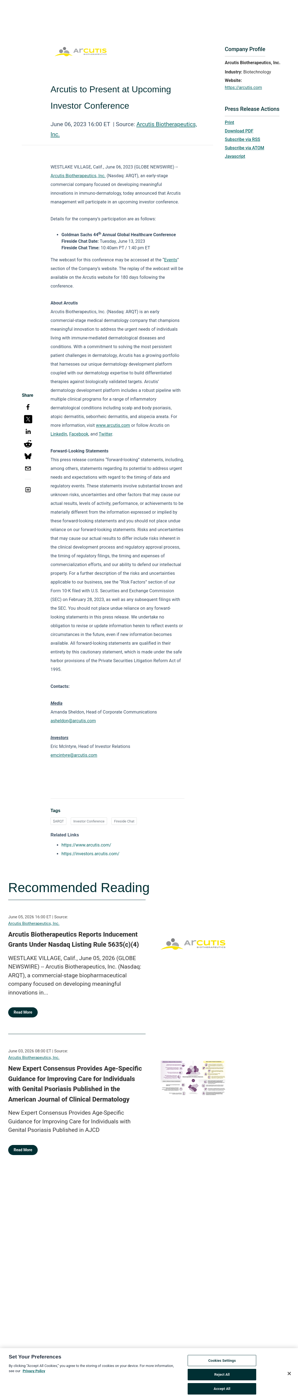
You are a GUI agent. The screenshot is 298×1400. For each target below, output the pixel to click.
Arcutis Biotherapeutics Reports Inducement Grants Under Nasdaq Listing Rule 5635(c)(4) (73, 940)
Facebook (78, 434)
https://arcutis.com (243, 87)
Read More (23, 1012)
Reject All (222, 1377)
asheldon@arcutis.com (73, 720)
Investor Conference (88, 821)
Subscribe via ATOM (244, 147)
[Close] (289, 1375)
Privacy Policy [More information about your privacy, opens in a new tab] (34, 1373)
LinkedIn (59, 434)
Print (229, 122)
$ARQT (58, 821)
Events (170, 259)
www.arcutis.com (113, 425)
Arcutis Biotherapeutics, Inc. (34, 923)
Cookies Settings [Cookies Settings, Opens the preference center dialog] (222, 1362)
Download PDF (239, 131)
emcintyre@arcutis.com (74, 755)
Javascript (235, 156)
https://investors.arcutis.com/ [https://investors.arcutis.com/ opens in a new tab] (90, 853)
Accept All (222, 1391)
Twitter (105, 434)
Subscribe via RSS (242, 139)
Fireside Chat (124, 821)
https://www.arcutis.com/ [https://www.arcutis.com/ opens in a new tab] (86, 845)
